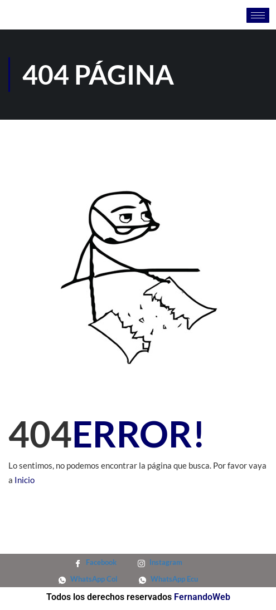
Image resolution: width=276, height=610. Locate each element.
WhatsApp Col (88, 578)
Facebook (95, 562)
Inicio (24, 480)
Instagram (160, 562)
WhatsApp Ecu (168, 578)
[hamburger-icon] (257, 15)
